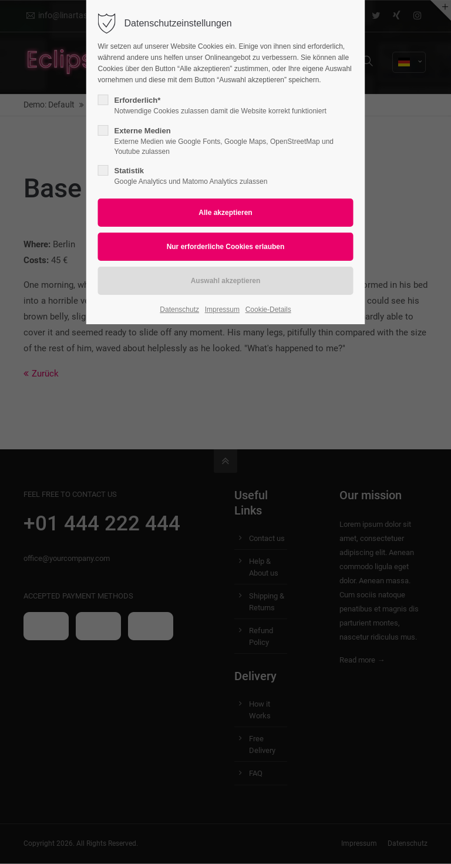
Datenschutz (179, 309)
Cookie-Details (268, 309)
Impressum (222, 309)
